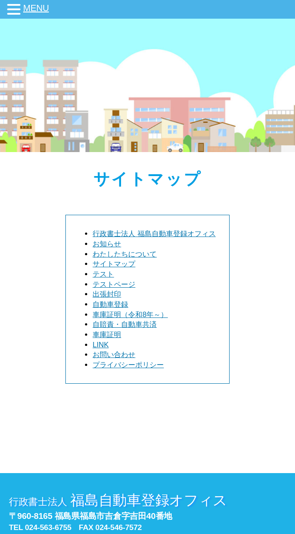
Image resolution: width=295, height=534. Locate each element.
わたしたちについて (125, 254)
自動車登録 (110, 304)
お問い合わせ (114, 354)
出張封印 (107, 294)
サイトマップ (114, 264)
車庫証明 (107, 334)
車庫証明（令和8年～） (130, 314)
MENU (36, 8)
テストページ (114, 284)
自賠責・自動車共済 (125, 324)
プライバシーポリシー (128, 365)
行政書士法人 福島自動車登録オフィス (154, 233)
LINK (101, 345)
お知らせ (107, 244)
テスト (103, 274)
